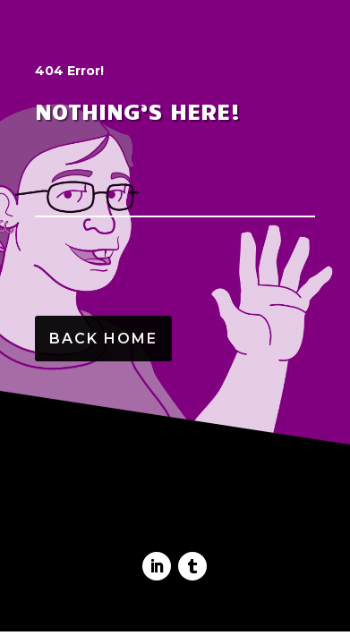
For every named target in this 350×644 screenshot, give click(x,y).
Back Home (103, 338)
